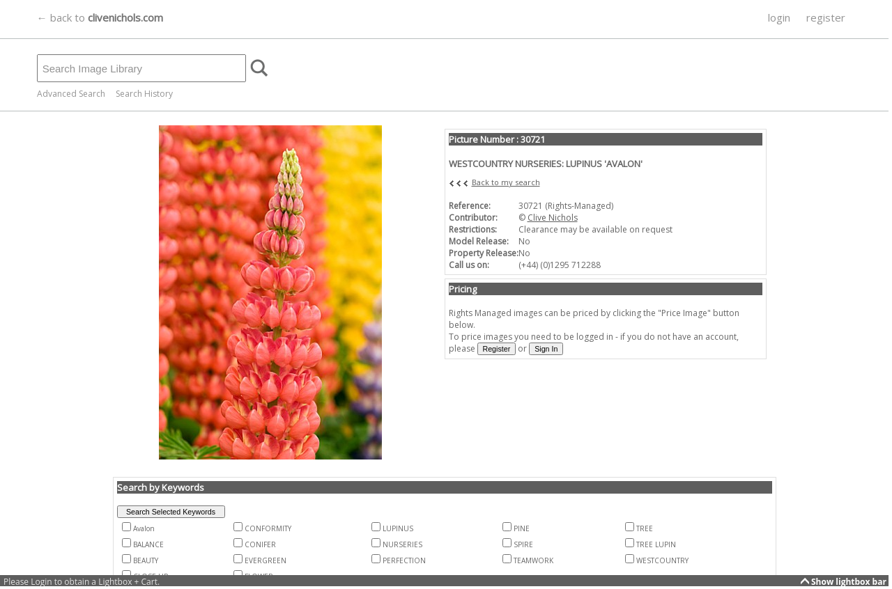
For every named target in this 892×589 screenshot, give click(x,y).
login (779, 17)
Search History (144, 94)
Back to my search (506, 182)
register (825, 17)
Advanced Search (71, 94)
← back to (100, 17)
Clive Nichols (553, 217)
